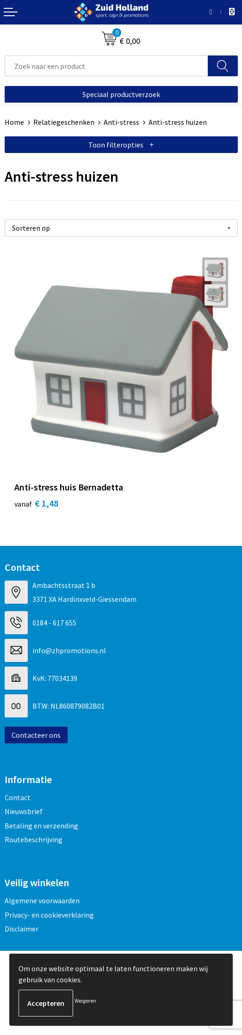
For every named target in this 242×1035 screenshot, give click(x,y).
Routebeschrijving (33, 839)
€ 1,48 (36, 503)
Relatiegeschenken (63, 122)
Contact (18, 797)
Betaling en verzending (41, 825)
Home (14, 122)
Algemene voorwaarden (42, 900)
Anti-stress (121, 122)
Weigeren (85, 1000)
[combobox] (106, 65)
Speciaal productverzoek (121, 94)
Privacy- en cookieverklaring (49, 914)
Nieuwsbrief (24, 811)
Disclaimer (21, 928)
